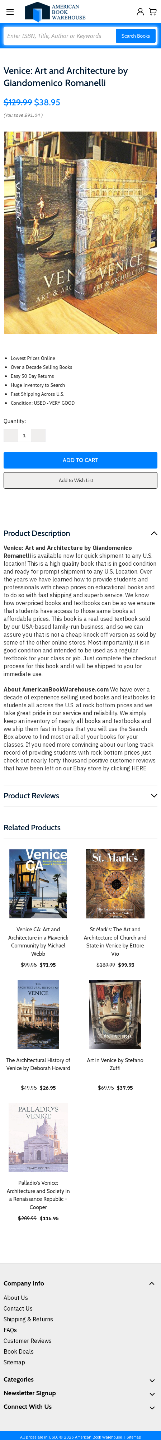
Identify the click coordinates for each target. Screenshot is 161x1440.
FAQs (10, 1330)
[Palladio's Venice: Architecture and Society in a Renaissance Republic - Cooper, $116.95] (38, 1137)
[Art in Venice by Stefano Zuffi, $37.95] (115, 1014)
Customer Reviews (28, 1340)
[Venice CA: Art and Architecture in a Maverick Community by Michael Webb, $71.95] (38, 884)
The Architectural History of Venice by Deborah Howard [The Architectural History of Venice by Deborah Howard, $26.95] (38, 1064)
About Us (16, 1297)
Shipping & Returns (28, 1319)
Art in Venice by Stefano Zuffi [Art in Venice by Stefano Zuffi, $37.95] (115, 1064)
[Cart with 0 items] (152, 11)
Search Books (136, 36)
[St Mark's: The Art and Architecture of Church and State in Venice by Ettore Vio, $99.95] (115, 884)
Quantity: (15, 421)
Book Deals (19, 1351)
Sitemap (14, 1362)
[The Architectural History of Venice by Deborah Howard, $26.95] (38, 1014)
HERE (139, 768)
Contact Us (18, 1308)
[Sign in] (140, 11)
